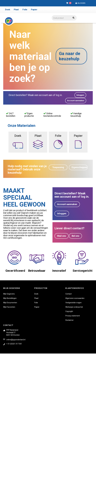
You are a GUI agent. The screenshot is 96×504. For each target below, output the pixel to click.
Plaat (16, 9)
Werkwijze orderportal (74, 307)
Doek (7, 9)
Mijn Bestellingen (10, 298)
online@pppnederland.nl (15, 340)
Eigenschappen (79, 167)
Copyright (69, 311)
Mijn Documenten (10, 303)
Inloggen (80, 3)
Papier (34, 9)
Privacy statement (72, 316)
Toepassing (58, 167)
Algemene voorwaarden (74, 298)
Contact (68, 294)
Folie (25, 9)
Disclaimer (69, 320)
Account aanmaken (75, 100)
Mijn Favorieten (9, 307)
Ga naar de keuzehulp (69, 56)
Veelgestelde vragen (73, 303)
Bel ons (75, 236)
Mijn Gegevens (9, 294)
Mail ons (61, 236)
